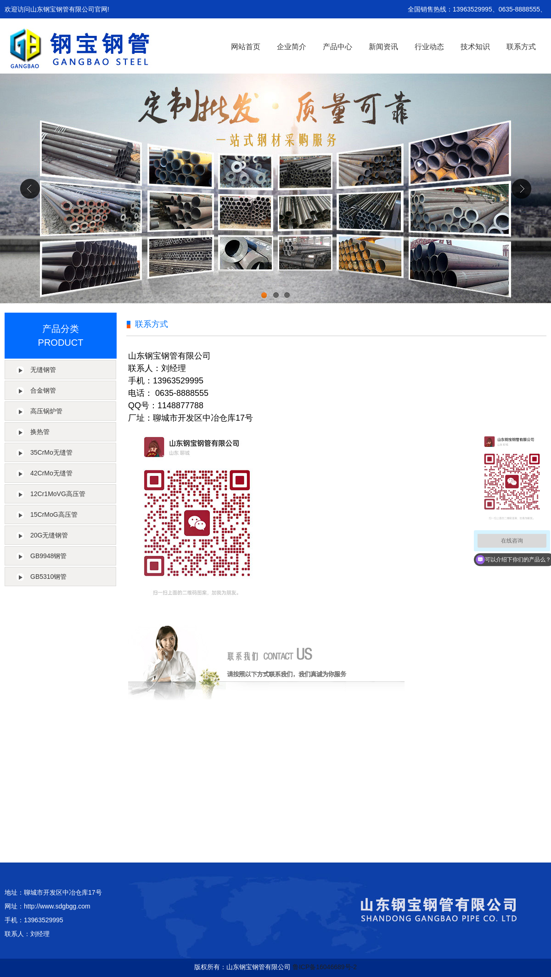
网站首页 (245, 47)
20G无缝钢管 (49, 535)
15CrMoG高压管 (54, 514)
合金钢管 (43, 390)
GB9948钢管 (48, 556)
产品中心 (337, 47)
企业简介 (291, 47)
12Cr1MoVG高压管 (57, 493)
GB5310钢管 (48, 576)
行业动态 (429, 47)
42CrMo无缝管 (51, 473)
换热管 (40, 431)
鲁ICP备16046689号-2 (324, 967)
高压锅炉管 (46, 411)
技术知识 (475, 47)
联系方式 (521, 47)
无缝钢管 (43, 369)
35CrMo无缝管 (51, 452)
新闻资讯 (383, 47)
